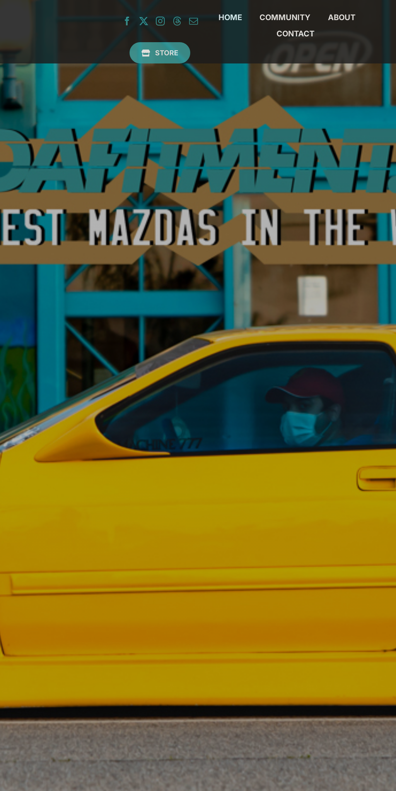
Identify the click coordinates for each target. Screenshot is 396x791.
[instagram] (160, 21)
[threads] (176, 21)
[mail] (193, 21)
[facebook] (127, 21)
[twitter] (143, 21)
